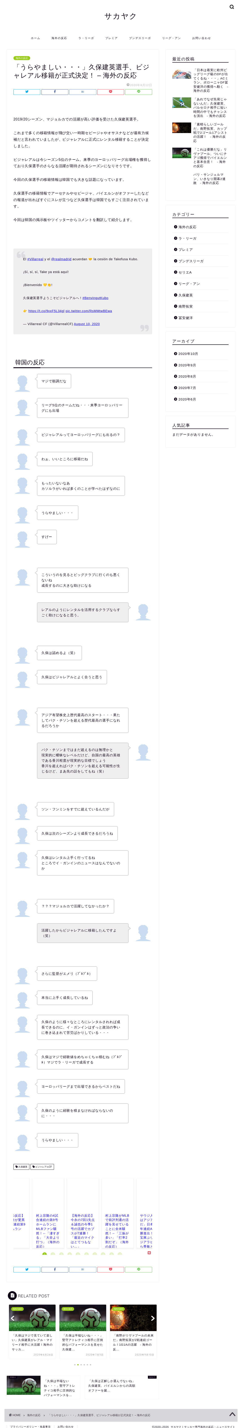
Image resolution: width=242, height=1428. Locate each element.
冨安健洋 (186, 311)
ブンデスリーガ (140, 38)
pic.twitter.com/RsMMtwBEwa (89, 311)
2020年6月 (187, 393)
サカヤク (121, 15)
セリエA (185, 266)
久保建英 (22, 1167)
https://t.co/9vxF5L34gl (46, 311)
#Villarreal (35, 259)
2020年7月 (187, 381)
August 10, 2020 (87, 324)
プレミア (111, 38)
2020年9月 (187, 359)
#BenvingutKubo (95, 298)
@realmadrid (61, 259)
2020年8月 (187, 370)
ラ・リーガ (86, 38)
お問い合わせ (201, 38)
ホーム (35, 38)
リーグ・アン (171, 38)
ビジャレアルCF (43, 1167)
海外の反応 (59, 38)
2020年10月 (189, 347)
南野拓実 (186, 300)
